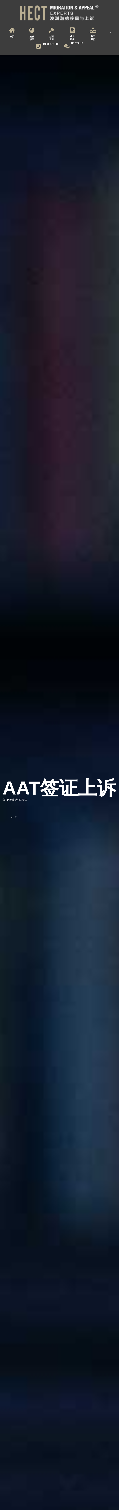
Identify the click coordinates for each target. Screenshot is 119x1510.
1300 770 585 (51, 44)
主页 (12, 36)
